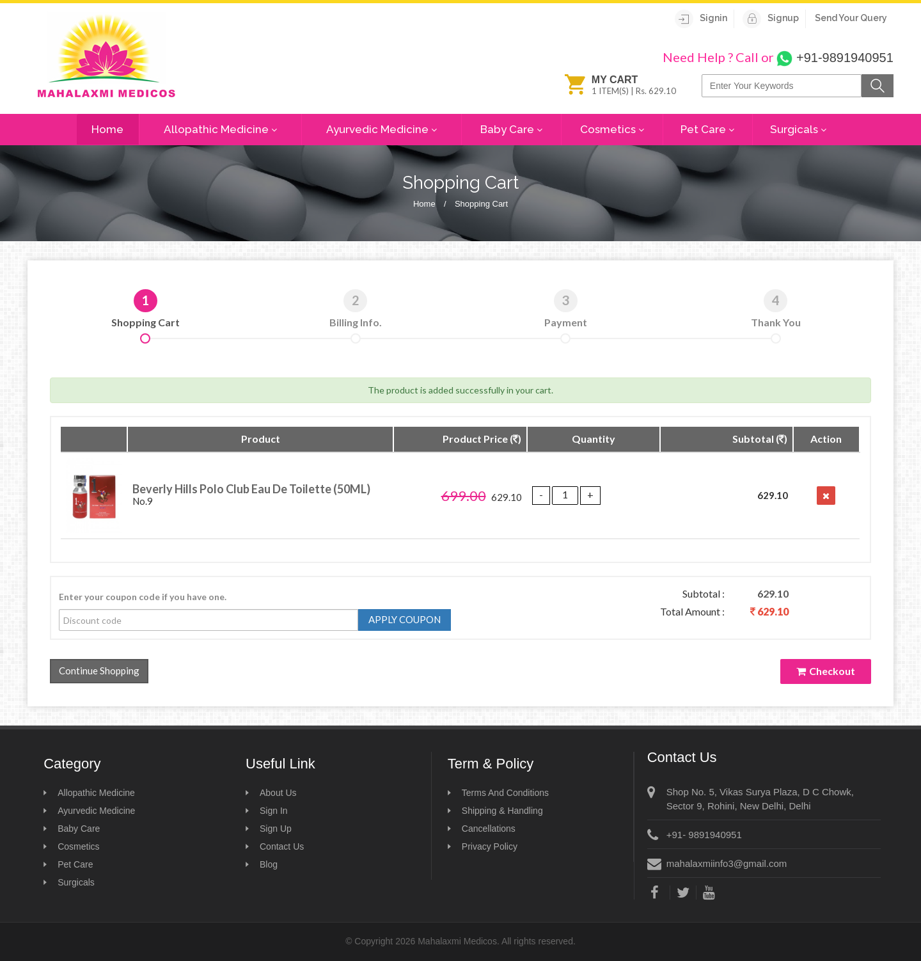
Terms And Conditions (505, 793)
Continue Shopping (99, 670)
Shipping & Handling (502, 811)
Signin (701, 18)
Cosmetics (612, 130)
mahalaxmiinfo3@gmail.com (726, 863)
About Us (278, 793)
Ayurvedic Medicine (381, 130)
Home (107, 129)
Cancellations (489, 828)
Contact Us (282, 846)
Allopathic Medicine (220, 130)
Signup (771, 18)
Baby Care (511, 130)
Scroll (889, 929)
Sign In (274, 811)
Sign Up (276, 828)
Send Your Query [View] (851, 18)
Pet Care (707, 130)
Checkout (825, 671)
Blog (269, 864)
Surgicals (798, 130)
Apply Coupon (404, 619)
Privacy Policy (489, 846)
